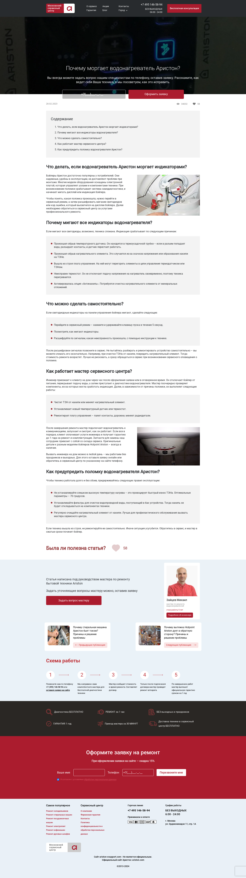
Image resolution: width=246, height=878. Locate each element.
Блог (104, 10)
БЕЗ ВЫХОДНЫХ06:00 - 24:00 (153, 10)
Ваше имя (63, 772)
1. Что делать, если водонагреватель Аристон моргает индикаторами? (96, 126)
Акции (105, 6)
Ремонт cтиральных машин (59, 815)
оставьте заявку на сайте (58, 690)
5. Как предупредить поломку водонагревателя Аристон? (88, 149)
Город (122, 10)
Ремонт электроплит (55, 826)
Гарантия (91, 10)
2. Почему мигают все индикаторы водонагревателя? (86, 132)
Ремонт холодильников (57, 811)
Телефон (113, 772)
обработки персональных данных (100, 779)
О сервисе (91, 6)
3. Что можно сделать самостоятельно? (78, 138)
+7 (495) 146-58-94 (54, 687)
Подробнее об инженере (179, 615)
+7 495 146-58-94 (151, 4)
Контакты (124, 6)
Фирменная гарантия (90, 815)
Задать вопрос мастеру (73, 600)
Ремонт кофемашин (55, 830)
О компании (86, 811)
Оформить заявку (156, 94)
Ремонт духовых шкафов (58, 834)
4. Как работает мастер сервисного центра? (80, 143)
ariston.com (138, 860)
